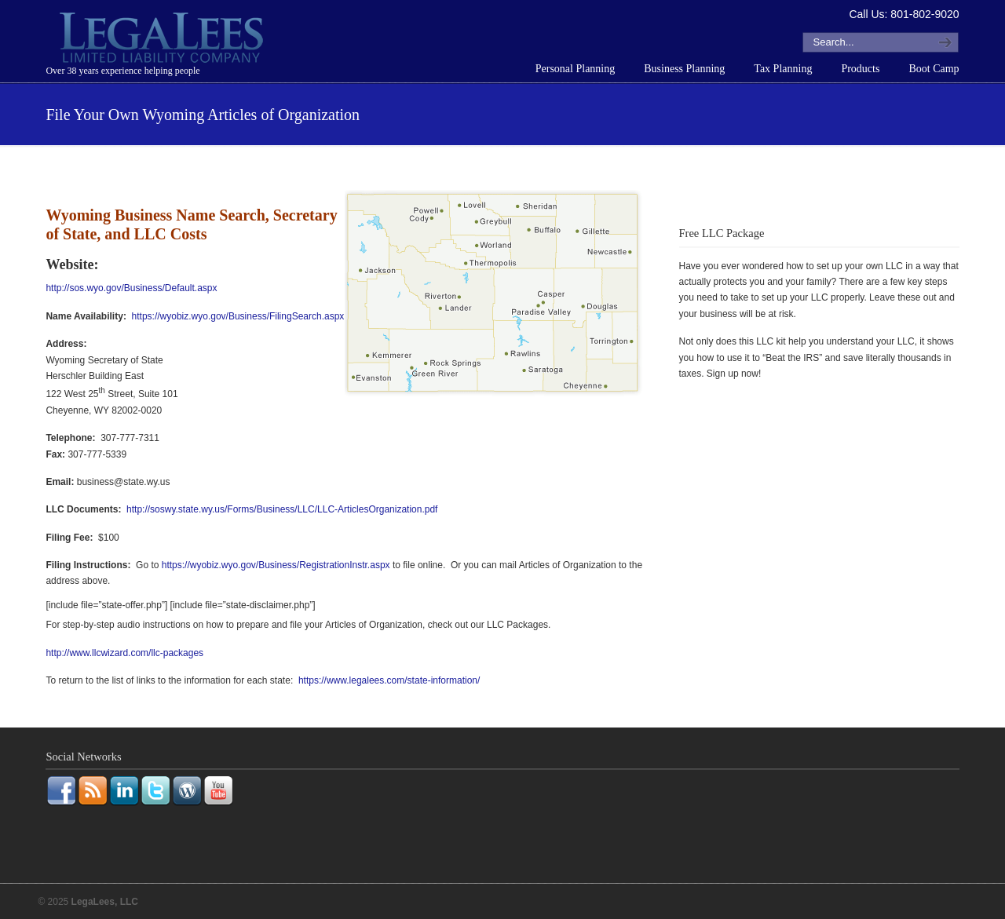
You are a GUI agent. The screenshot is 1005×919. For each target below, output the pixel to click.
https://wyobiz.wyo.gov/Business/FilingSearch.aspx (238, 316)
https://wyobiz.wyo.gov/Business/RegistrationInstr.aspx (276, 565)
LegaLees (163, 40)
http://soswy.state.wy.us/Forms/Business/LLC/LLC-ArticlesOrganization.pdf (281, 509)
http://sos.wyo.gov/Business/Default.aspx (131, 288)
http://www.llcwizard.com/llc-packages (124, 652)
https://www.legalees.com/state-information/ (389, 680)
